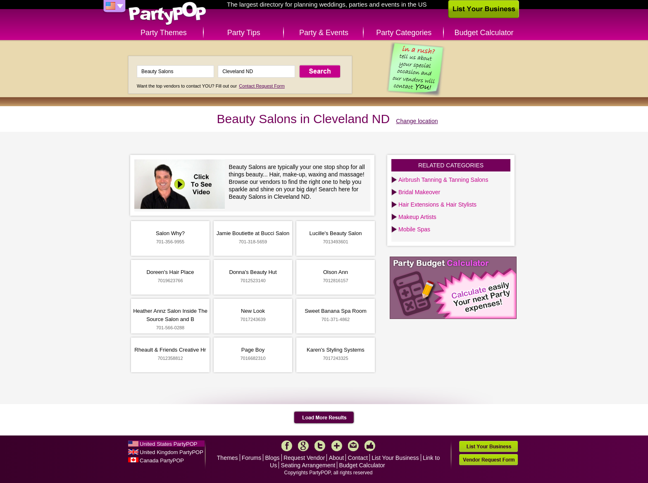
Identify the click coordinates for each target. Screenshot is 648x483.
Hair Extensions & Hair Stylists (437, 204)
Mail (353, 445)
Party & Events (323, 33)
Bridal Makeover (419, 192)
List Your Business (395, 457)
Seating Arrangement (308, 465)
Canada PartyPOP (162, 460)
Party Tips (243, 33)
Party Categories (403, 33)
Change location (417, 121)
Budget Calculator (484, 33)
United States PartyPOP (168, 444)
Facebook (286, 445)
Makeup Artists (417, 217)
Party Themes (164, 33)
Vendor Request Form (488, 460)
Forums (251, 457)
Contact (358, 457)
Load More (324, 418)
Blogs (272, 457)
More (336, 445)
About (336, 457)
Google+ (303, 445)
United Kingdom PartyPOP (171, 452)
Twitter (319, 445)
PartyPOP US (167, 14)
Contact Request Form (262, 85)
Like (369, 445)
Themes (227, 457)
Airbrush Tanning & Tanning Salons (443, 179)
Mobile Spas (414, 229)
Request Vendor (304, 457)
